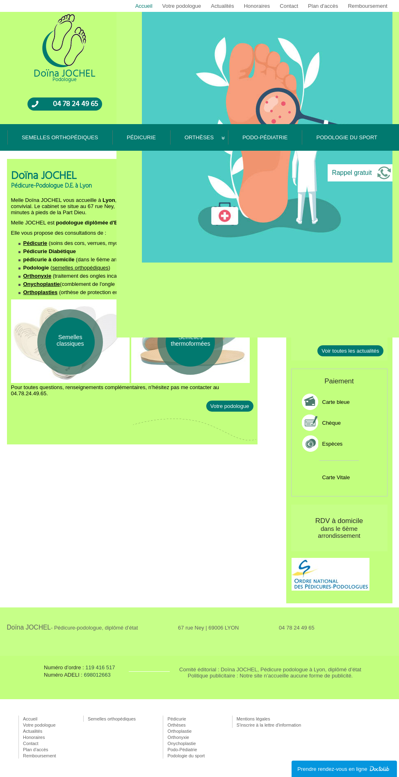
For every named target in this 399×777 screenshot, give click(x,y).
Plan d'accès (323, 6)
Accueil (144, 6)
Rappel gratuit (352, 172)
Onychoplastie (41, 284)
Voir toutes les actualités (350, 351)
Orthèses (199, 137)
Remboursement (367, 6)
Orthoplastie (179, 731)
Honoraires (257, 6)
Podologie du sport (346, 137)
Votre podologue (181, 6)
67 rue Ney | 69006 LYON (208, 628)
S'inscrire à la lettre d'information (269, 725)
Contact (289, 6)
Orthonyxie (37, 276)
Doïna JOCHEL (72, 627)
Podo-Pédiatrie (264, 137)
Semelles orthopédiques (60, 137)
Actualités (222, 6)
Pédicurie (141, 137)
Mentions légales (253, 718)
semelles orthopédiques (80, 268)
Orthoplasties (40, 292)
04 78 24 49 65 (75, 104)
